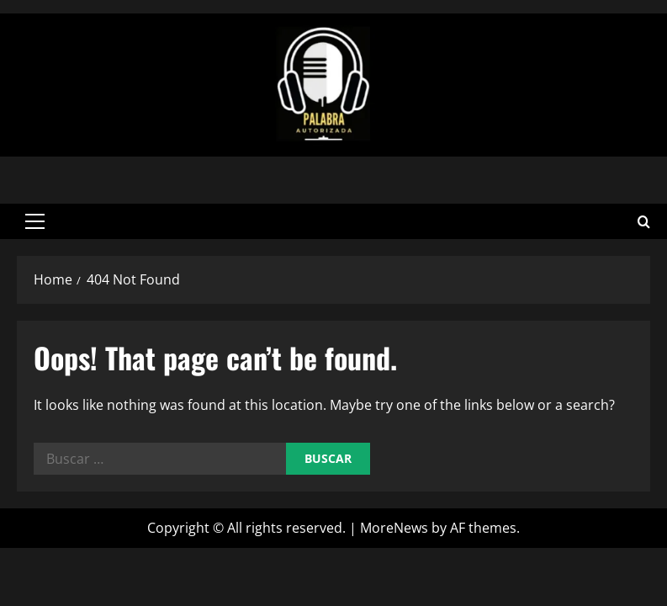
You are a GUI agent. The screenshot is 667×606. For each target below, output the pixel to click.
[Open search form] (644, 221)
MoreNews (394, 527)
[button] (35, 221)
